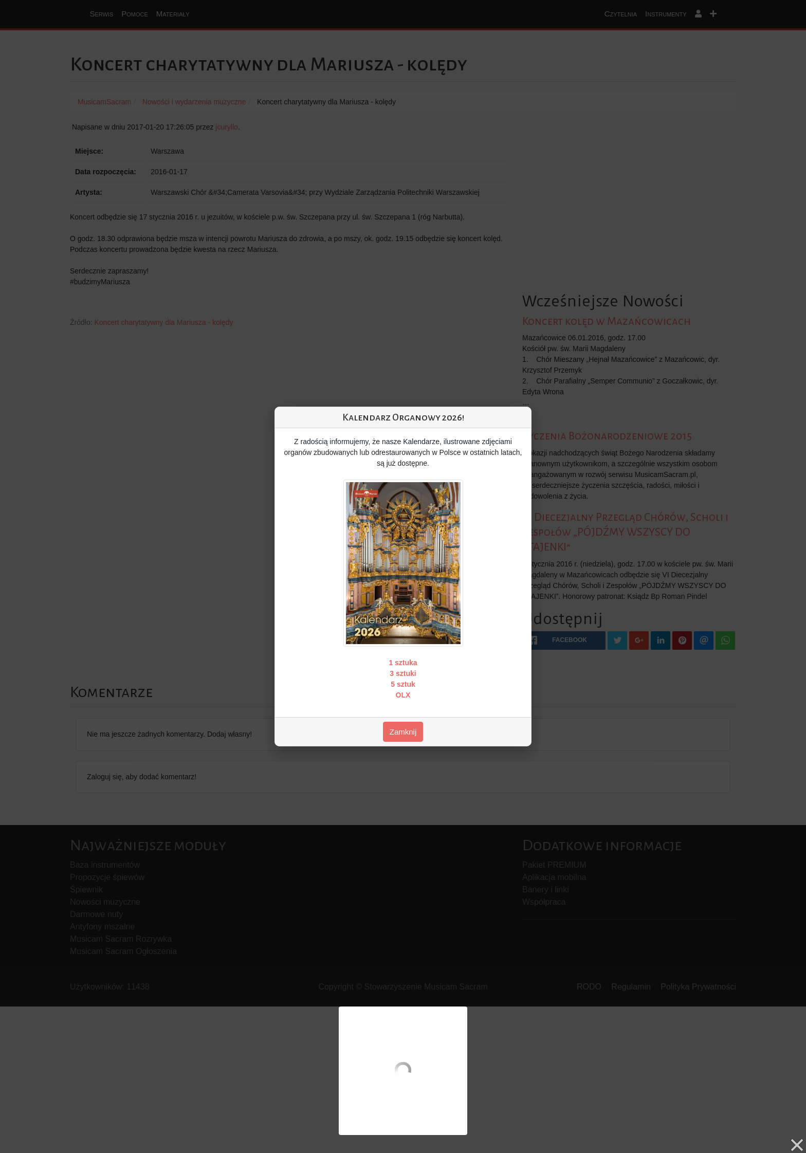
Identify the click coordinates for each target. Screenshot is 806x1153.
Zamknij (403, 731)
